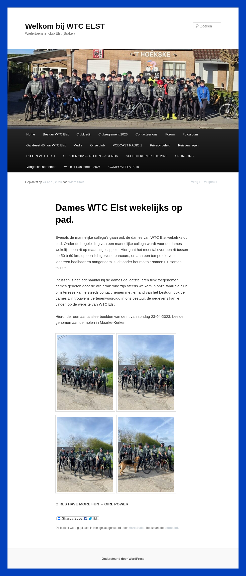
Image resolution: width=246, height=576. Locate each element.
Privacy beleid (160, 145)
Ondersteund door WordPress (123, 559)
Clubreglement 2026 (112, 134)
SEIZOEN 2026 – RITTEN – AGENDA (90, 156)
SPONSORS (184, 156)
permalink (171, 528)
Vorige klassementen (41, 167)
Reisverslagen (188, 145)
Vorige (193, 182)
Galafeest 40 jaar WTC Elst (46, 145)
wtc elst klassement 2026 (82, 167)
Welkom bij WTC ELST (65, 26)
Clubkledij (84, 134)
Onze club (97, 145)
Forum (170, 134)
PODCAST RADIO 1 (127, 145)
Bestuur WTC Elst (56, 134)
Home (30, 134)
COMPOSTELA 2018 (123, 167)
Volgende (212, 182)
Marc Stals (76, 182)
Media (78, 145)
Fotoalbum (190, 134)
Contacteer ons (146, 134)
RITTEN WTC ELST (40, 156)
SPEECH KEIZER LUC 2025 (146, 156)
